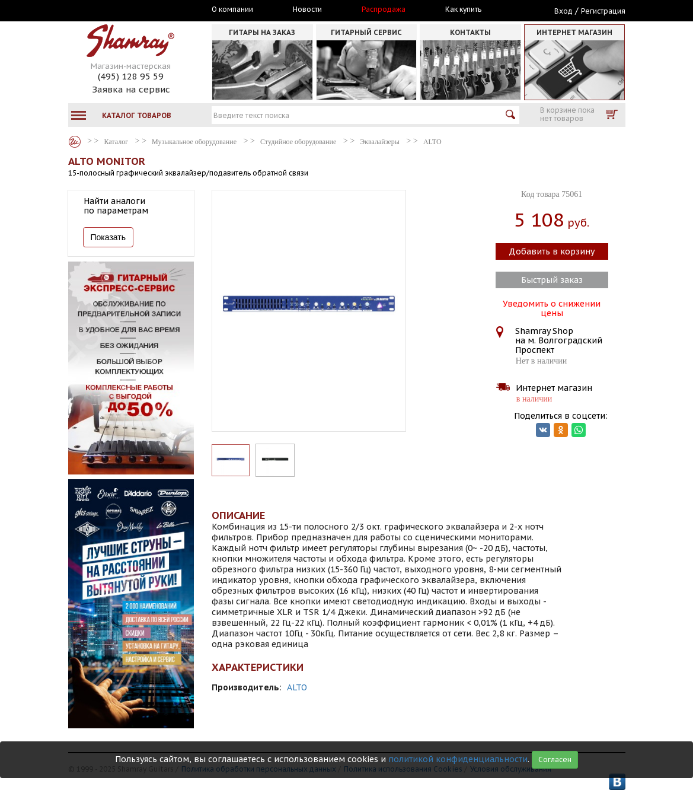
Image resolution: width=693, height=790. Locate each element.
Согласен (554, 759)
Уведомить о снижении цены (552, 307)
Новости (307, 9)
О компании (232, 9)
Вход (563, 11)
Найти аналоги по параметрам (116, 206)
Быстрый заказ (552, 280)
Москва (123, 10)
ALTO (297, 687)
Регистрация (603, 11)
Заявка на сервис (131, 89)
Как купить (463, 9)
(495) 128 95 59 (131, 76)
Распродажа (383, 9)
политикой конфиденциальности (458, 759)
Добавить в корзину (552, 251)
